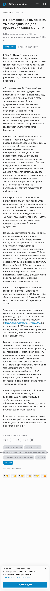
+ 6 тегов (8, 462)
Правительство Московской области (19, 457)
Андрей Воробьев (33, 447)
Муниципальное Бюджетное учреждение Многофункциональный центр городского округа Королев (25, 452)
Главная (7, 13)
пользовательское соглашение (17, 577)
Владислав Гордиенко (13, 447)
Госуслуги (41, 457)
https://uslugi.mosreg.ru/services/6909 (22, 323)
